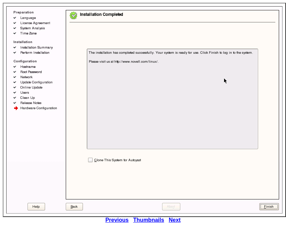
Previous (117, 220)
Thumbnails (148, 220)
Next (175, 220)
